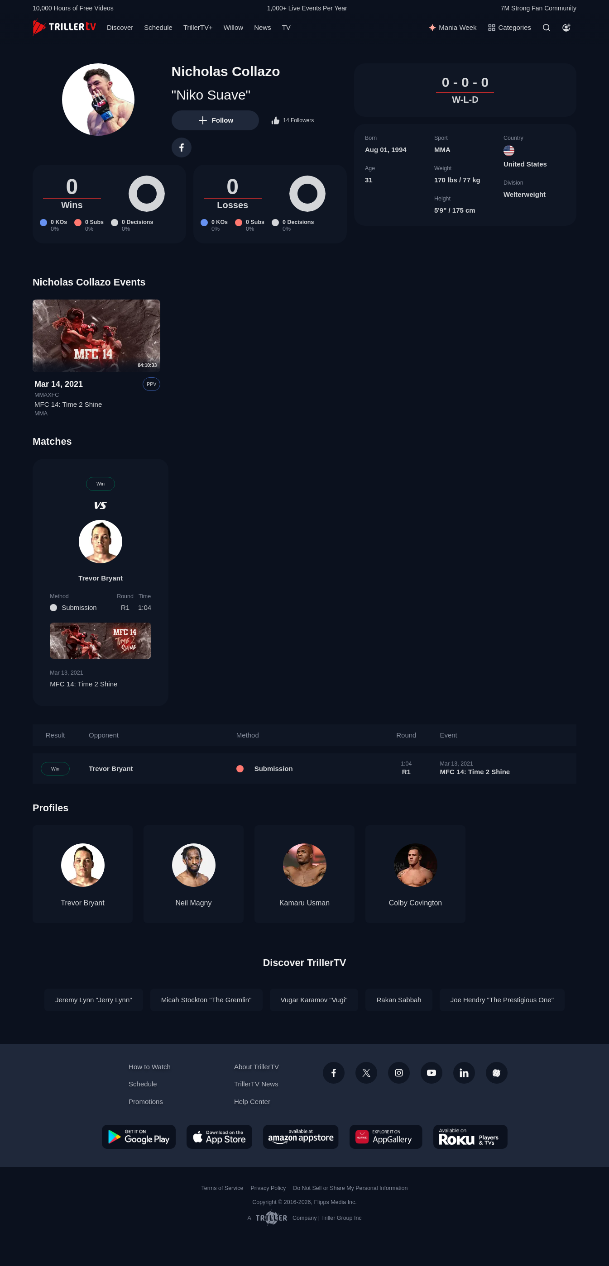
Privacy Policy (268, 1188)
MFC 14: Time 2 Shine (68, 404)
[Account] (566, 28)
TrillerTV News (256, 1084)
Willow (233, 27)
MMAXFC (46, 395)
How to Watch (150, 1067)
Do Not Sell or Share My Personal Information (350, 1188)
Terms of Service (222, 1188)
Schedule (158, 27)
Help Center (252, 1101)
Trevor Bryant (100, 578)
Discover (120, 27)
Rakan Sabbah (398, 1000)
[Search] (546, 28)
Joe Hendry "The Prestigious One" (502, 1000)
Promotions (146, 1101)
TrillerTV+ (198, 27)
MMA (442, 149)
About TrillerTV (256, 1067)
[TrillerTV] (64, 27)
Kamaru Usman (304, 903)
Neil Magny (193, 903)
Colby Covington (415, 903)
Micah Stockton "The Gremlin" (206, 1000)
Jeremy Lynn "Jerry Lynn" (93, 1000)
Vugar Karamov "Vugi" (314, 1000)
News (262, 27)
